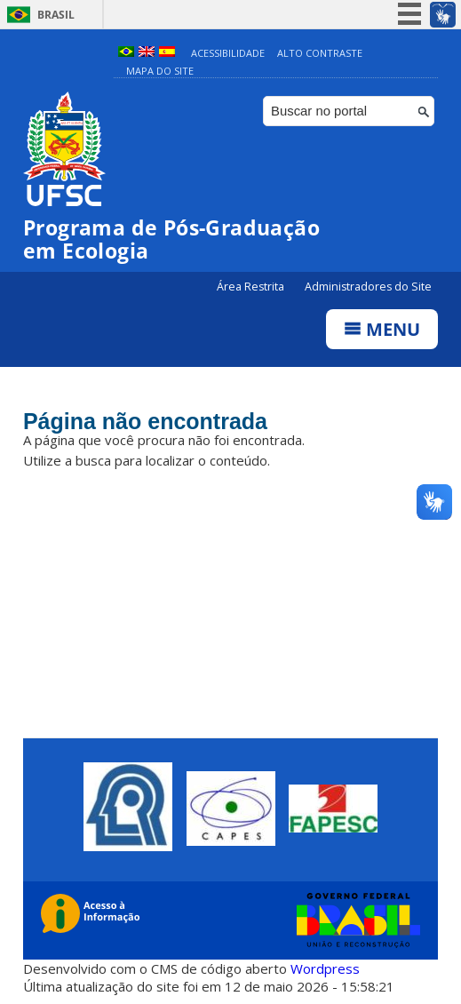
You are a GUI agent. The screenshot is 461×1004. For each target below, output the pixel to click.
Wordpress (325, 968)
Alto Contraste (319, 53)
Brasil (56, 14)
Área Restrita (252, 286)
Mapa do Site (160, 70)
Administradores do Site (368, 286)
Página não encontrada (145, 421)
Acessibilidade (228, 53)
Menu (382, 329)
